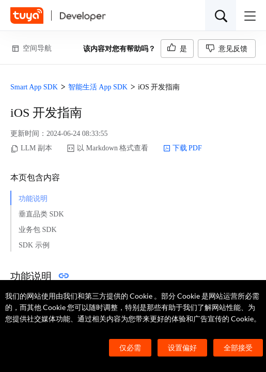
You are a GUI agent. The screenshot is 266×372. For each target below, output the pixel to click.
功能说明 (33, 199)
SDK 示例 (34, 245)
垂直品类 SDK (41, 214)
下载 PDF (182, 148)
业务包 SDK (38, 230)
